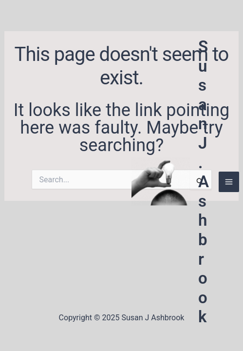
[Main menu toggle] (229, 182)
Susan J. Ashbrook (203, 181)
